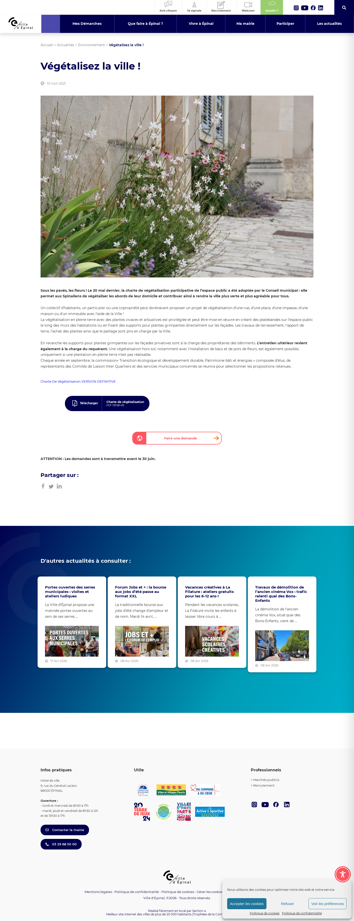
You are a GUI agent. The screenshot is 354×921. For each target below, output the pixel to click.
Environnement (91, 45)
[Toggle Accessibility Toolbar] (342, 868)
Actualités (65, 45)
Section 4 (199, 911)
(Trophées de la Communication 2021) (220, 914)
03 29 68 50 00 (61, 844)
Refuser (287, 904)
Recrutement (264, 785)
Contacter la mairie (64, 830)
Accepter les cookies (247, 904)
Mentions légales (98, 892)
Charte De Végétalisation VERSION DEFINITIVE (78, 381)
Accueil (47, 45)
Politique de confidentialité (302, 913)
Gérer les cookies (210, 892)
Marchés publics (266, 780)
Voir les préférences (327, 904)
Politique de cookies (265, 913)
